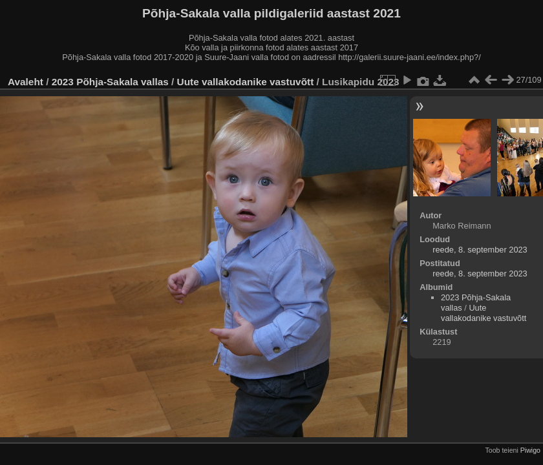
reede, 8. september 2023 (479, 249)
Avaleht (25, 81)
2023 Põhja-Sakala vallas (110, 81)
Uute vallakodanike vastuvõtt (245, 81)
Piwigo (530, 450)
